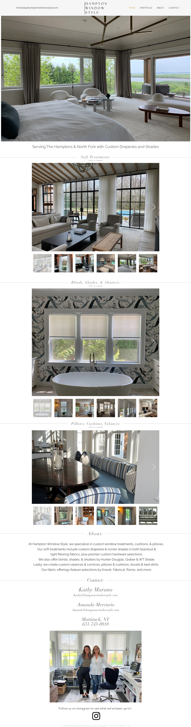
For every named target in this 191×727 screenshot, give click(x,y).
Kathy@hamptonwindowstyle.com (95, 595)
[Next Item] (154, 207)
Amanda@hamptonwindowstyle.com (95, 610)
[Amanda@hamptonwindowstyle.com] (37, 8)
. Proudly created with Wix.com (114, 725)
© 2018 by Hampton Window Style (79, 725)
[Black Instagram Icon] (96, 716)
